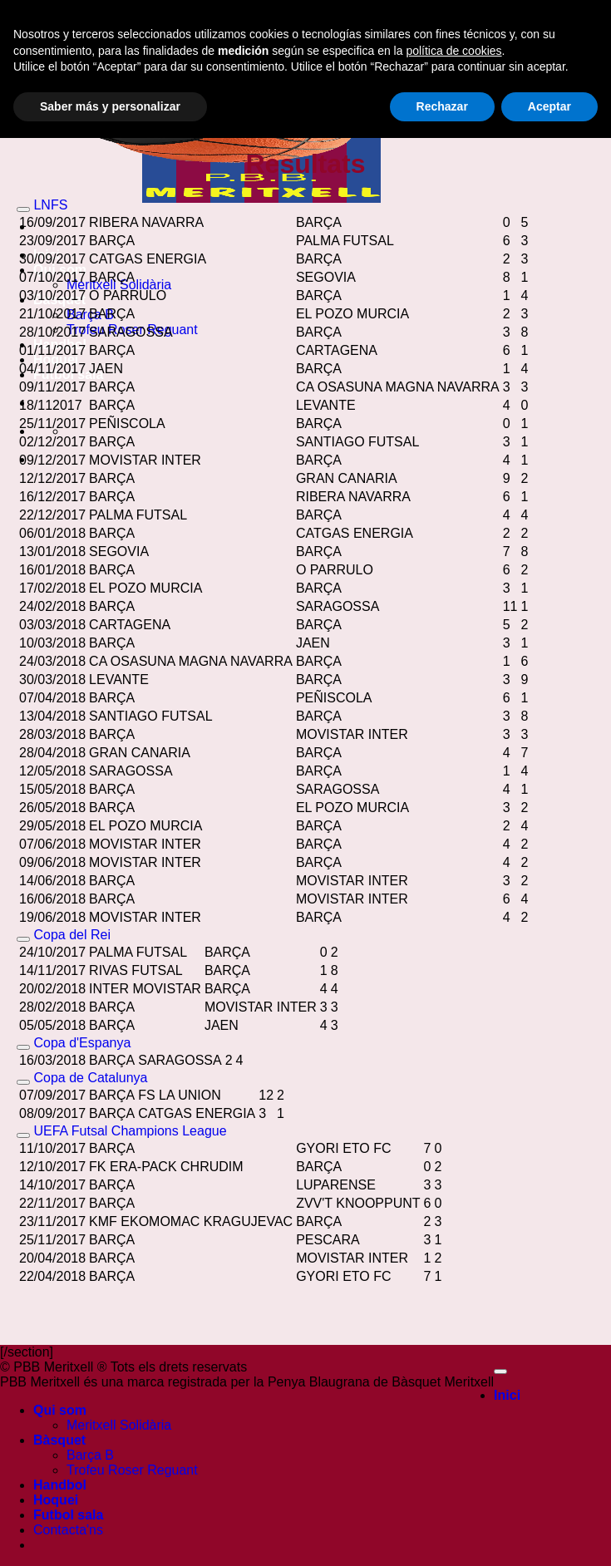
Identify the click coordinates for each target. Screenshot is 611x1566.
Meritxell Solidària (119, 1425)
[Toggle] (23, 209)
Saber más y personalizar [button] (110, 1533)
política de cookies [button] (453, 1478)
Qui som (59, 1410)
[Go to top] (500, 1371)
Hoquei (55, 359)
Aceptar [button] (549, 1533)
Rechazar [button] (442, 1533)
